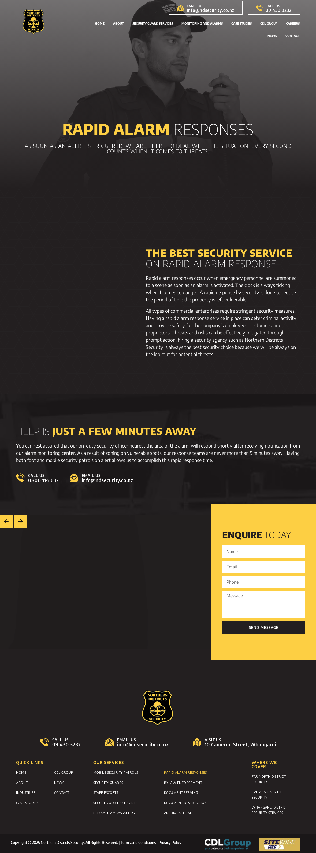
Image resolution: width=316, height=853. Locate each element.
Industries (25, 791)
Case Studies (241, 23)
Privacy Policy (169, 841)
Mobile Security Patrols (115, 772)
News (272, 36)
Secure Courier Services (115, 801)
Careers (293, 23)
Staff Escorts (105, 791)
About (118, 23)
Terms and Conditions (138, 841)
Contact (292, 36)
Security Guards (108, 782)
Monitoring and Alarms (202, 23)
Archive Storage (179, 811)
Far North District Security (269, 779)
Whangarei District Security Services (270, 809)
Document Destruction (185, 801)
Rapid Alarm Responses (185, 772)
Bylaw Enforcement (183, 782)
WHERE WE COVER (264, 764)
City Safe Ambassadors (114, 811)
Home (100, 23)
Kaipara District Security (266, 794)
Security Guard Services (152, 23)
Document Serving (181, 791)
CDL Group (268, 23)
